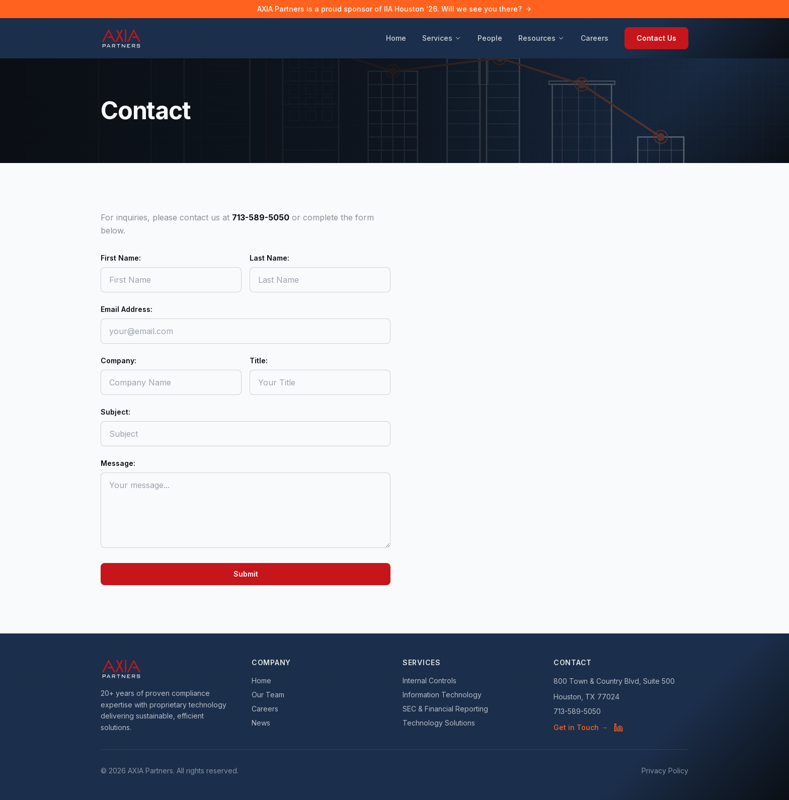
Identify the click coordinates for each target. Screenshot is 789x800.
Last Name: (269, 258)
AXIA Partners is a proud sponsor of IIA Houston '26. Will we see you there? (394, 9)
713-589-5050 (577, 711)
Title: (259, 360)
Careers (594, 38)
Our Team (268, 694)
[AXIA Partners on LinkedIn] (618, 727)
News (261, 722)
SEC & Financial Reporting (445, 708)
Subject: (115, 412)
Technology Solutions (439, 722)
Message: (118, 463)
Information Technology (442, 694)
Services (441, 38)
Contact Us (656, 38)
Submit (245, 574)
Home (396, 38)
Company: (118, 360)
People (490, 38)
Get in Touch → (581, 727)
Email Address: (126, 309)
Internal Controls (429, 680)
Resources (541, 38)
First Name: (121, 258)
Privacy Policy (665, 770)
